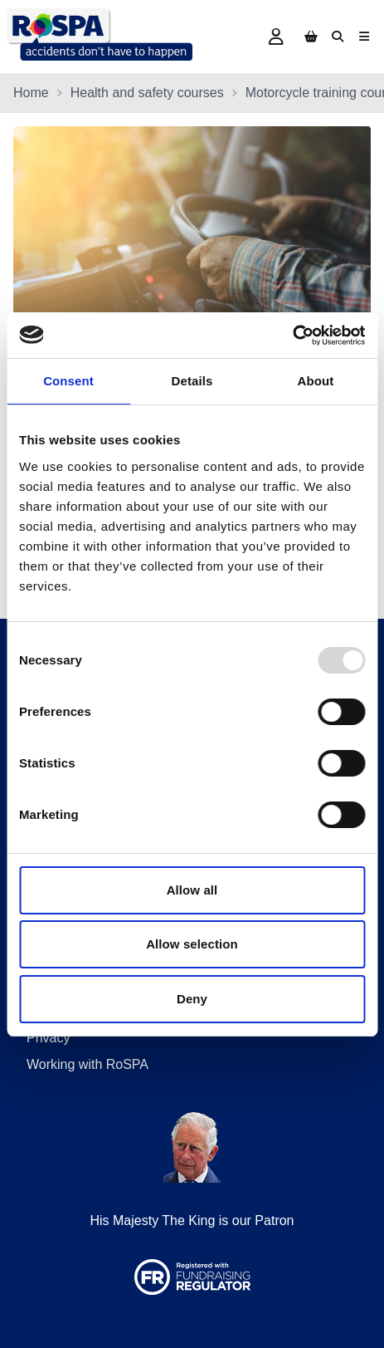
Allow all (192, 890)
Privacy (48, 1038)
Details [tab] (192, 381)
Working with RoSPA (87, 1064)
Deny (192, 999)
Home (31, 93)
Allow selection (192, 944)
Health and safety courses (147, 93)
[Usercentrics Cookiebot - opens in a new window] (292, 335)
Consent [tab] (68, 381)
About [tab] (316, 381)
